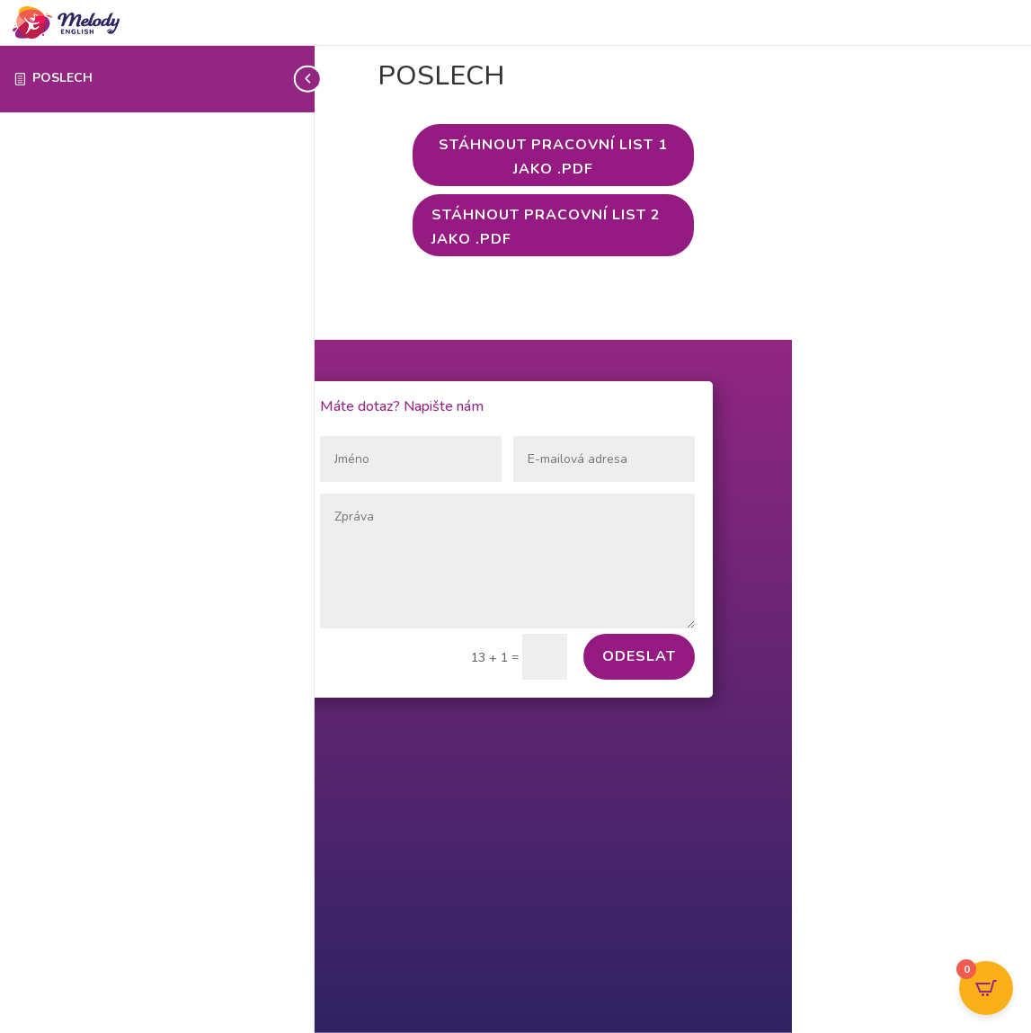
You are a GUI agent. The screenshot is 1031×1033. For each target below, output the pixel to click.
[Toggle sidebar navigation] (309, 78)
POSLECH (62, 77)
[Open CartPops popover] (986, 988)
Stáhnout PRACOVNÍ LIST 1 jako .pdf (553, 157)
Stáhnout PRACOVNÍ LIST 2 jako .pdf (546, 227)
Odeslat (639, 656)
